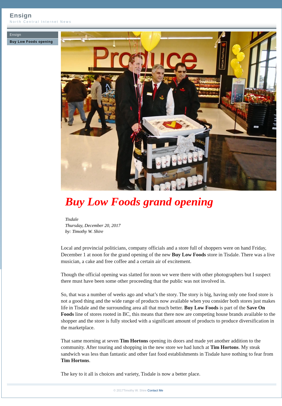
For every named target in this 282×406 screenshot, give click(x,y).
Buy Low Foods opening (31, 42)
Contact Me (155, 390)
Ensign (15, 35)
